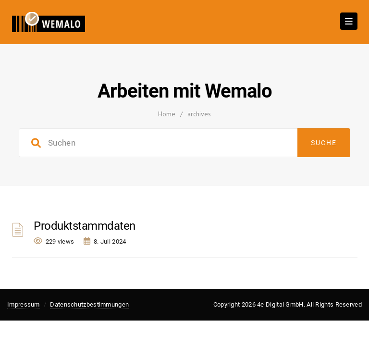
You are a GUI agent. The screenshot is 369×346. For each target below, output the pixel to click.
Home (166, 114)
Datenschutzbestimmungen (89, 304)
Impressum (23, 304)
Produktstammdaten (84, 226)
